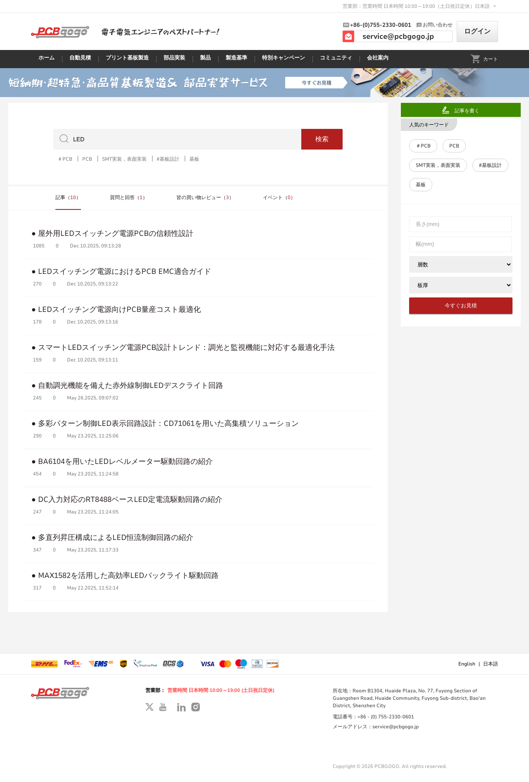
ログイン (477, 31)
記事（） (68, 197)
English (466, 664)
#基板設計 (168, 159)
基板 (194, 159)
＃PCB (64, 159)
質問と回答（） (129, 197)
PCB (87, 159)
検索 (322, 139)
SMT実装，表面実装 (124, 159)
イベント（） (279, 197)
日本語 (490, 664)
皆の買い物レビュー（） (205, 197)
